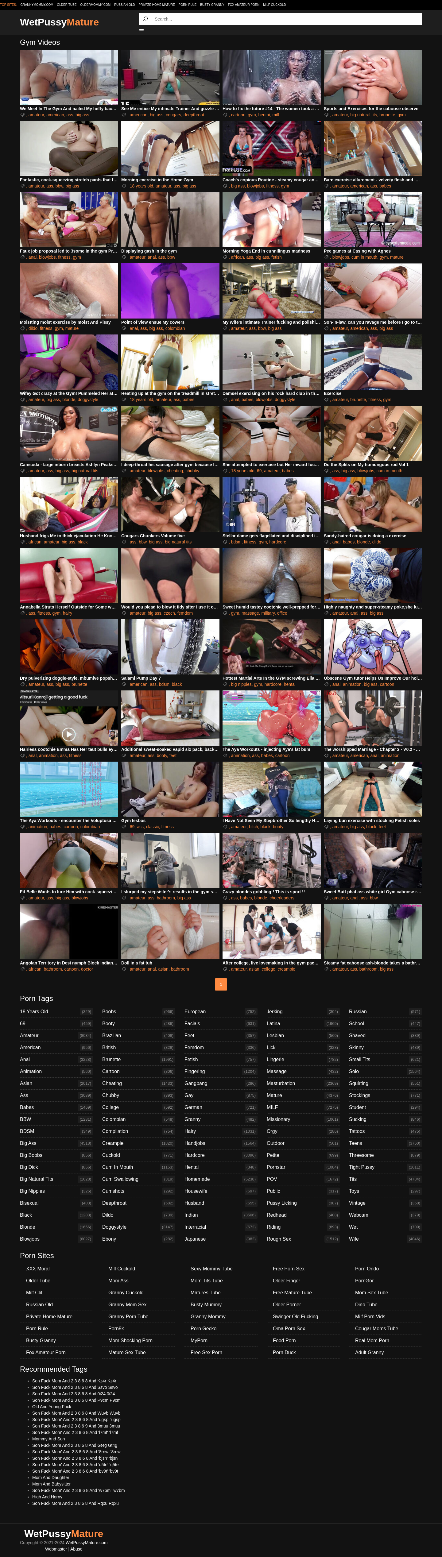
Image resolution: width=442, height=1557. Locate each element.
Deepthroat (138, 1203)
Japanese (221, 1239)
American (56, 1047)
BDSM (56, 1131)
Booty (138, 1023)
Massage (303, 1071)
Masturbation (303, 1083)
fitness (272, 186)
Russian (385, 1011)
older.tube (66, 4)
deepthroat (194, 114)
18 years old (141, 186)
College (138, 1107)
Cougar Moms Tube (376, 1328)
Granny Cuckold (126, 1292)
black (83, 541)
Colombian (138, 1119)
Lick (303, 1047)
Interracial (221, 1227)
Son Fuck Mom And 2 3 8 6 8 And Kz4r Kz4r (74, 1380)
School (385, 1023)
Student (385, 1107)
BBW (56, 1119)
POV (303, 1179)
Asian (56, 1083)
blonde (68, 399)
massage (250, 613)
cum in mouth (364, 257)
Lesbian (303, 1035)
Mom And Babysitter (51, 1484)
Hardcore (221, 1155)
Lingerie (303, 1059)
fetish (276, 257)
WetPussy (59, 22)
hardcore (277, 541)
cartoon (238, 114)
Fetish (221, 1059)
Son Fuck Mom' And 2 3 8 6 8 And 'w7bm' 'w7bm (78, 1490)
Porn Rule (187, 4)
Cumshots (138, 1191)
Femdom (221, 1047)
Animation (56, 1071)
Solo (385, 1071)
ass (70, 114)
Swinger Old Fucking (295, 1316)
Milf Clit (34, 1292)
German (221, 1107)
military (268, 613)
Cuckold (138, 1155)
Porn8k (116, 1328)
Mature (303, 1095)
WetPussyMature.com (87, 1542)
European (221, 1011)
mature (397, 257)
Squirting (385, 1083)
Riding (303, 1227)
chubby (192, 470)
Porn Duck (284, 1352)
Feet (221, 1035)
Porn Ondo (367, 1268)
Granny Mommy (208, 1316)
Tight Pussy (385, 1167)
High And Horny (47, 1496)
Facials (221, 1023)
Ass (56, 1095)
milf (275, 114)
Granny (221, 1119)
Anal (56, 1059)
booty (162, 755)
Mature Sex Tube (127, 1352)
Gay (221, 1095)
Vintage (385, 1203)
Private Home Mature (157, 4)
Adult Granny (369, 1352)
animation (352, 684)
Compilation (138, 1131)
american (55, 114)
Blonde (56, 1227)
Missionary (303, 1119)
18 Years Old (56, 1011)
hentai (264, 114)
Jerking (303, 1011)
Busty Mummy (206, 1304)
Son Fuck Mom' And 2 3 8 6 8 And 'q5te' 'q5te (75, 1464)
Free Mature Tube (292, 1292)
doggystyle (88, 399)
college (268, 969)
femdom (185, 613)
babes (385, 186)
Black (56, 1215)
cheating (175, 470)
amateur (36, 114)
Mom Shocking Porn (130, 1340)
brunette (387, 114)
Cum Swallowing (138, 1179)
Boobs (138, 1011)
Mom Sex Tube (371, 1292)
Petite (303, 1155)
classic (152, 826)
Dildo (138, 1215)
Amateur (56, 1035)
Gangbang (221, 1083)
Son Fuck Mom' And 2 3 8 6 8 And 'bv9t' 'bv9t (75, 1471)
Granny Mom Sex (127, 1304)
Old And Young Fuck (51, 1406)
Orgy (303, 1131)
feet (172, 755)
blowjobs (255, 186)
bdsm (236, 541)
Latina (303, 1023)
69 (259, 470)
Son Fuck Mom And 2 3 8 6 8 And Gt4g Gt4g (74, 1445)
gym (252, 114)
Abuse (76, 1549)
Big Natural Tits (56, 1179)
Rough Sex (303, 1239)
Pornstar (303, 1167)
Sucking (385, 1119)
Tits (385, 1179)
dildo (33, 328)
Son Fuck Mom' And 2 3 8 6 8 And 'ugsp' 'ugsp (76, 1419)
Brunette (138, 1059)
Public (303, 1191)
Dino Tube (366, 1304)
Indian (221, 1215)
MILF (303, 1107)
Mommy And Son (48, 1438)
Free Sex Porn (206, 1352)
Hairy (221, 1131)
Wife (385, 1239)
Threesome (385, 1155)
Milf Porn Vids (370, 1316)
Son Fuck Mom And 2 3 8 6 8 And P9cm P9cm (76, 1400)
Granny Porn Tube (128, 1316)
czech (169, 613)
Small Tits (385, 1059)
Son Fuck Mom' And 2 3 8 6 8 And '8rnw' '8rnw (76, 1451)
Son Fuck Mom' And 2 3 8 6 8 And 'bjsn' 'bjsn (75, 1458)
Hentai (221, 1167)
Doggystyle (138, 1227)
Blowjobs (56, 1239)
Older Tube (38, 1280)
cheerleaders (281, 897)
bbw (59, 186)
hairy (67, 613)
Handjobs (221, 1143)
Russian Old (124, 4)
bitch (253, 826)
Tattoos (385, 1131)
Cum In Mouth (138, 1167)
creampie (287, 969)
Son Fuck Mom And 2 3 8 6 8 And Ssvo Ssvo (75, 1387)
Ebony (138, 1239)
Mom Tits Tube (207, 1280)
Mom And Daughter (50, 1477)
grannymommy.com (37, 4)
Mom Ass (118, 1280)
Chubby (138, 1095)
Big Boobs (56, 1155)
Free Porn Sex (288, 1268)
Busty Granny (212, 4)
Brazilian (138, 1035)
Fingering (221, 1071)
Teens (385, 1143)
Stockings (385, 1095)
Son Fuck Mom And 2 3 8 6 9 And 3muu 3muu (76, 1426)
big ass (82, 114)
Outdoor (303, 1143)
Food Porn (284, 1340)
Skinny (385, 1047)
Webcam (385, 1215)
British (138, 1047)
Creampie (138, 1143)
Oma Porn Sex (289, 1328)
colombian (175, 328)
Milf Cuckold (274, 4)
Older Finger (286, 1280)
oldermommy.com (95, 4)
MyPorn (199, 1340)
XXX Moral (37, 1268)
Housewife (221, 1191)
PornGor (364, 1280)
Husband (221, 1203)
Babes (56, 1107)
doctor (87, 969)
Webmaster (56, 1549)
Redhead (303, 1215)
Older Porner (287, 1304)
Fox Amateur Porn (244, 4)
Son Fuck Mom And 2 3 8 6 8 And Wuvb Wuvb (76, 1413)
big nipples (241, 684)
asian (163, 969)
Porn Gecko (203, 1328)
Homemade (221, 1179)
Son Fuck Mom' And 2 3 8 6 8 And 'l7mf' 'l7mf (75, 1432)
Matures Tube (206, 1292)
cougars (173, 114)
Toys (385, 1191)
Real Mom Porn (372, 1340)
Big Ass (56, 1143)
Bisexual (56, 1203)
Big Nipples (56, 1191)
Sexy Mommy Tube (212, 1268)
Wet (385, 1227)
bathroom (166, 897)
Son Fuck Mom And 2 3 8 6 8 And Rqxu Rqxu (75, 1503)
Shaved (385, 1035)
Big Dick (56, 1167)
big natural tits (363, 114)
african (237, 257)
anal (33, 257)
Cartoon (138, 1071)
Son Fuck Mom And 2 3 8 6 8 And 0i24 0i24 (73, 1393)
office (282, 613)
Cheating (138, 1083)
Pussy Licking (303, 1203)
